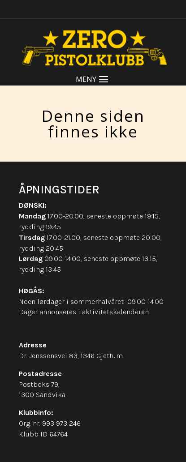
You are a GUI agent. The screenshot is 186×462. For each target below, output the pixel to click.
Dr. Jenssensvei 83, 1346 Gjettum (71, 355)
